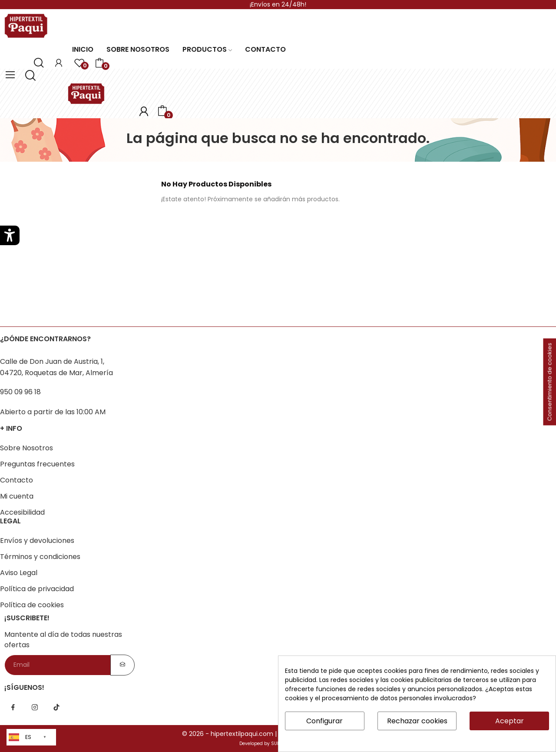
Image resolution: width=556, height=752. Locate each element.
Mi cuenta (16, 496)
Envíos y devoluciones (37, 541)
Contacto (16, 480)
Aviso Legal (18, 573)
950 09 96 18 (20, 392)
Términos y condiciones (40, 557)
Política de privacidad (37, 589)
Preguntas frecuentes (37, 464)
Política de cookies (32, 605)
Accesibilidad (22, 512)
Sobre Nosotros (26, 448)
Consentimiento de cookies (550, 382)
